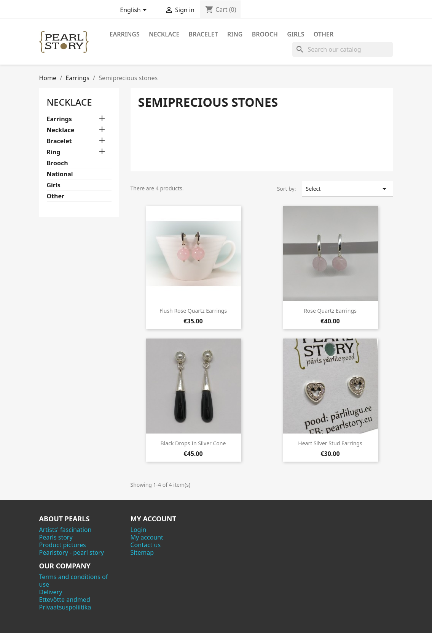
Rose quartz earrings (330, 310)
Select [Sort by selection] (347, 188)
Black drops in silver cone (193, 443)
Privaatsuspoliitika (65, 607)
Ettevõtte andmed (64, 599)
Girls (295, 34)
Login (139, 529)
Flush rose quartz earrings (193, 310)
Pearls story (56, 537)
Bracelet (203, 34)
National (60, 174)
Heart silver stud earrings (330, 443)
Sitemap (142, 552)
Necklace (164, 34)
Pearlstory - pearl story (71, 552)
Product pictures (62, 545)
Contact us (146, 545)
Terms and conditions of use (73, 581)
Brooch (265, 34)
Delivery (50, 592)
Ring (235, 34)
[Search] (342, 49)
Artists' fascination (65, 529)
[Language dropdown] (134, 10)
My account (147, 537)
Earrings (125, 34)
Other (324, 34)
